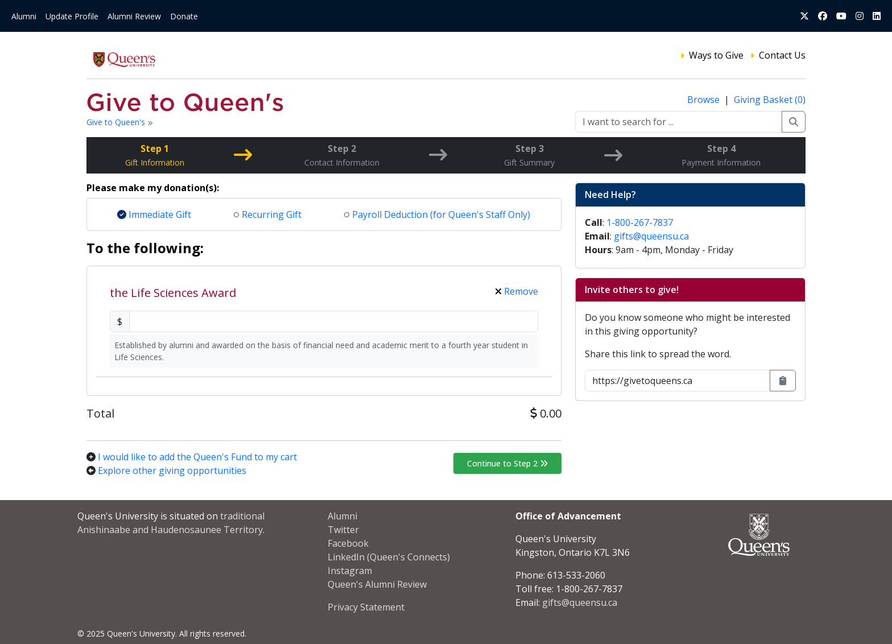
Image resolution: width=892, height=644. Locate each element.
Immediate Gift (154, 214)
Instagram (350, 570)
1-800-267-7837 (639, 222)
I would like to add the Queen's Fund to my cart (197, 457)
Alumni (23, 16)
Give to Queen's (116, 122)
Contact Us (782, 55)
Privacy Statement (366, 607)
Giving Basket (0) (770, 99)
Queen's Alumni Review (377, 584)
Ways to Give (716, 55)
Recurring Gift (268, 214)
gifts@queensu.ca (651, 236)
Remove (516, 291)
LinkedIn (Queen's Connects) (389, 557)
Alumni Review (134, 16)
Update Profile (72, 16)
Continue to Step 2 (507, 463)
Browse (704, 99)
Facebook (348, 543)
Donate (184, 16)
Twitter (343, 529)
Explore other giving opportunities (172, 470)
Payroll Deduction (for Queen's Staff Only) (437, 214)
